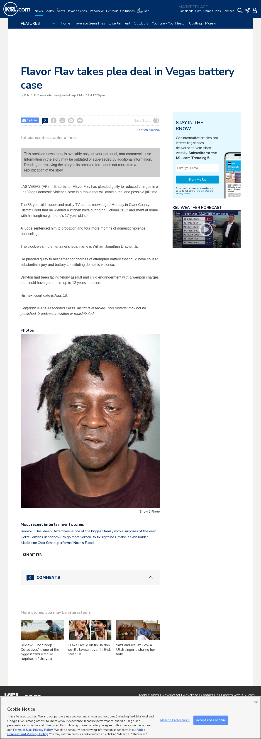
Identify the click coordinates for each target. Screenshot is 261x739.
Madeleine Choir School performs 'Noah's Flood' (58, 542)
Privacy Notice (183, 193)
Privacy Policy (43, 730)
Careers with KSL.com (238, 695)
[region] (130, 717)
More (210, 23)
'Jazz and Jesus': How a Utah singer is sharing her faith (135, 650)
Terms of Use (202, 190)
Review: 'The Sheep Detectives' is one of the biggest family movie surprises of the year (88, 531)
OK (256, 702)
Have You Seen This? (89, 23)
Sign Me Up (197, 179)
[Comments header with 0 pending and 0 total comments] (90, 577)
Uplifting (195, 23)
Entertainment (119, 23)
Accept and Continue (211, 720)
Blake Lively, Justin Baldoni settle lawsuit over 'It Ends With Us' (89, 650)
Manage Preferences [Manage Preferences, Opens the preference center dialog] (175, 720)
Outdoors (141, 23)
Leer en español (148, 130)
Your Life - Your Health (168, 23)
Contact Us (209, 695)
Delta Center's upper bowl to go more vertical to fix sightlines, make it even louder (84, 537)
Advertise (190, 695)
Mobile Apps (149, 695)
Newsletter (171, 695)
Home (65, 23)
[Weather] (143, 12)
